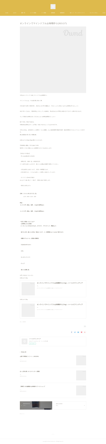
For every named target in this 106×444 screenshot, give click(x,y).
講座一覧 (27, 12)
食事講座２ (65, 12)
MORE (94, 12)
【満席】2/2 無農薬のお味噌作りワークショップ (32, 386)
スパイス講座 (37, 12)
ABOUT (18, 12)
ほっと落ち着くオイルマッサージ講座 (30, 371)
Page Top (53, 435)
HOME (10, 12)
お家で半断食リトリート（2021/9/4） (30, 356)
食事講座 (56, 12)
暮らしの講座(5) (23, 321)
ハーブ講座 (46, 12)
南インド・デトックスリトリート (80, 12)
